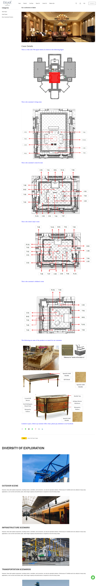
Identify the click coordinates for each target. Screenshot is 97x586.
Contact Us (45, 3)
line (26, 429)
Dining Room (4, 563)
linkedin (43, 429)
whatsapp (33, 429)
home (20, 3)
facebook (22, 429)
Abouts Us (38, 3)
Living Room (3, 560)
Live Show (31, 3)
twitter (29, 429)
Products (25, 3)
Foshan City (29, 560)
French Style (4, 557)
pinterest (36, 429)
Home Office (3, 568)
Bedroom (3, 565)
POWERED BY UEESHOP (52, 577)
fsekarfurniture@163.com (32, 563)
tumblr (39, 429)
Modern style (52, 3)
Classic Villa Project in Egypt (33, 438)
